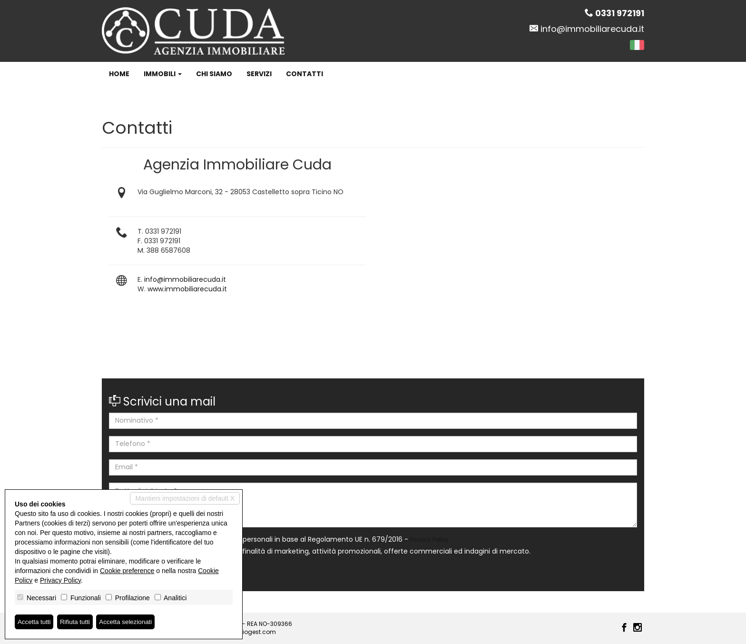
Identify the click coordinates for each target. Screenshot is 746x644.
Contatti (304, 74)
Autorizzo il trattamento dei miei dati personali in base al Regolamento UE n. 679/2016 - (279, 539)
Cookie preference (127, 570)
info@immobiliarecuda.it (592, 29)
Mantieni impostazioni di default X (185, 498)
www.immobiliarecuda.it (187, 289)
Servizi (259, 74)
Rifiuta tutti (77, 621)
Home (119, 74)
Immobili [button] (163, 74)
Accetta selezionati (130, 621)
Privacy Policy (429, 540)
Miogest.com (257, 632)
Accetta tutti (35, 621)
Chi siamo (214, 74)
